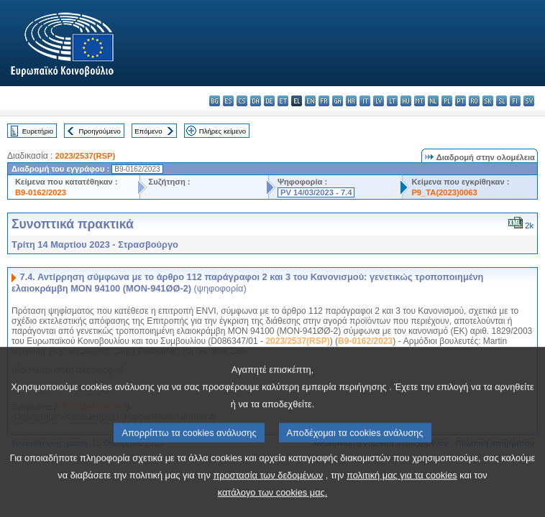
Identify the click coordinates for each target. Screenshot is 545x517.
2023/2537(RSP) (85, 156)
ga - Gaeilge (337, 101)
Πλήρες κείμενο (222, 131)
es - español (228, 101)
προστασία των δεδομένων (268, 495)
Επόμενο (148, 131)
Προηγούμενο (99, 131)
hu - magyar (405, 101)
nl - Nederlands (433, 101)
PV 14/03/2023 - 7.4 (316, 192)
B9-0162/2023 (40, 192)
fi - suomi (515, 101)
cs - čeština (242, 101)
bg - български (214, 101)
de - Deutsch (269, 101)
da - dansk (255, 101)
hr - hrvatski (351, 101)
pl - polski (446, 101)
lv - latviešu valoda (378, 101)
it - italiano (364, 101)
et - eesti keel (283, 101)
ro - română (474, 101)
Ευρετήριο (37, 131)
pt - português (460, 101)
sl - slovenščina (501, 101)
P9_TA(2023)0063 (444, 192)
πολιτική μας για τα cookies (402, 495)
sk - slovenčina (487, 101)
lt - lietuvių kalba (392, 101)
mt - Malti (419, 101)
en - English (310, 101)
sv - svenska (528, 101)
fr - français (324, 101)
